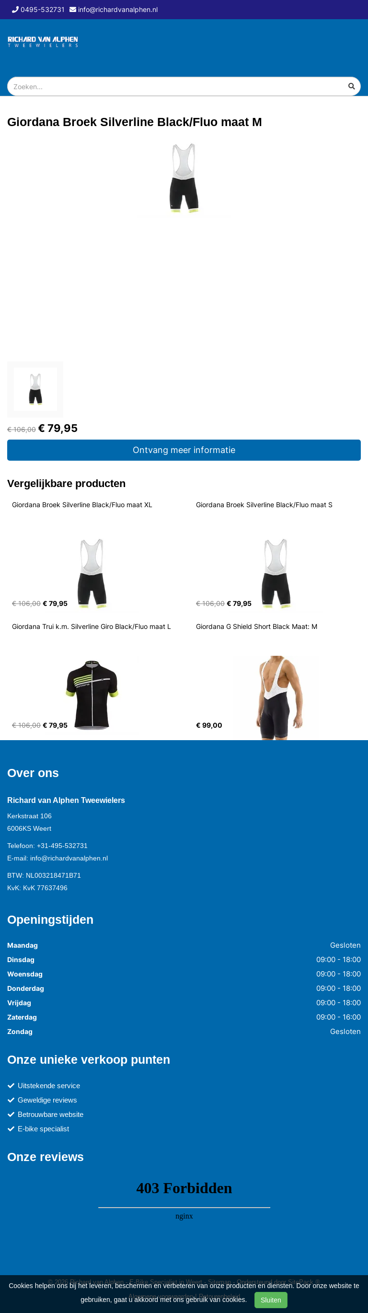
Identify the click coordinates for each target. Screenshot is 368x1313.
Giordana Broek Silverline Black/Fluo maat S (264, 504)
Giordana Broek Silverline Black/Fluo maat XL (82, 504)
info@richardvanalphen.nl (69, 858)
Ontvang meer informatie (184, 450)
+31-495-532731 (62, 845)
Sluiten (271, 1300)
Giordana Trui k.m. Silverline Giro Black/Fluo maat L (91, 626)
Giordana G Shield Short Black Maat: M (256, 626)
